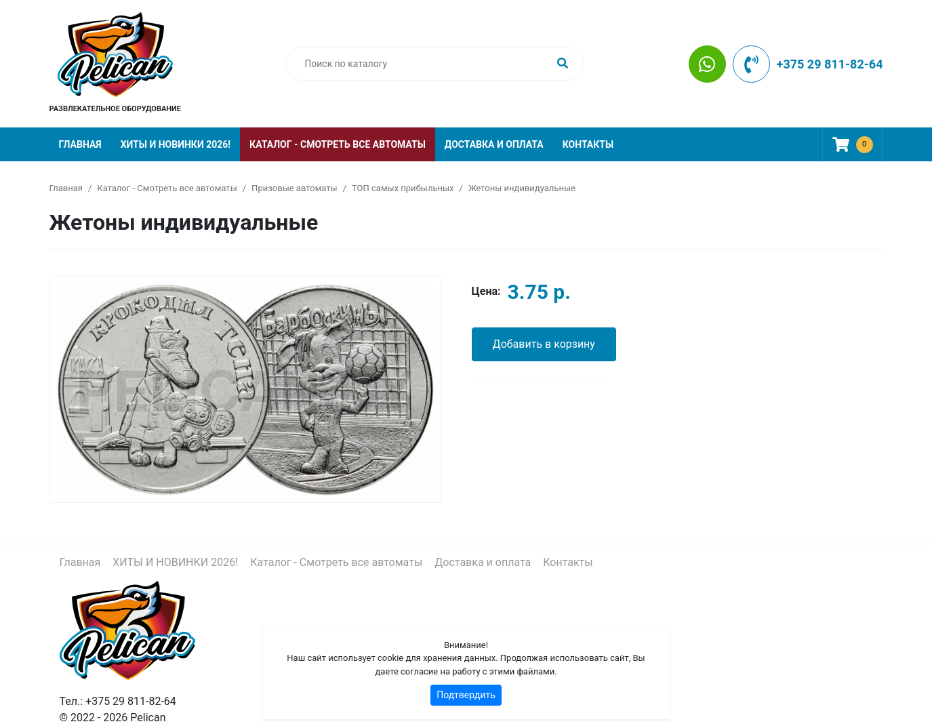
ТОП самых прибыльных (403, 188)
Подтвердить (466, 694)
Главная (80, 144)
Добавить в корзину (544, 344)
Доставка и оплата (494, 144)
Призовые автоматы (294, 188)
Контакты (588, 144)
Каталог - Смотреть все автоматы (337, 144)
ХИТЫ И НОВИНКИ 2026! (175, 144)
